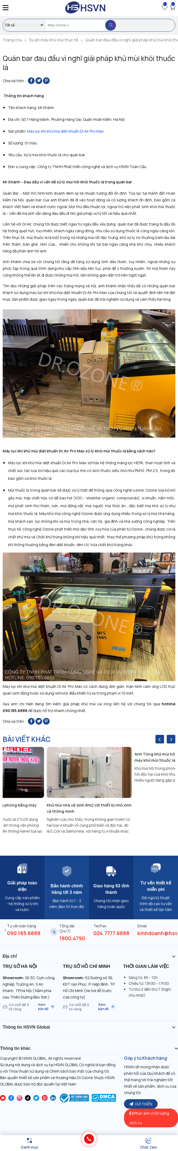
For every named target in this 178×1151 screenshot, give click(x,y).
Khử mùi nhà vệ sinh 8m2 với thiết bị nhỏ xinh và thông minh (89, 808)
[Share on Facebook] (31, 80)
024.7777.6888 (111, 933)
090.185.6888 (24, 933)
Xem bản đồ (46, 1007)
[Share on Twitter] (38, 80)
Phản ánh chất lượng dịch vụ (149, 1118)
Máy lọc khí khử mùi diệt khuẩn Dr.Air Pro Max (65, 131)
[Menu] (29, 1143)
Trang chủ (12, 40)
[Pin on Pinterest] (46, 80)
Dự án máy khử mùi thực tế (53, 40)
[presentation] (159, 739)
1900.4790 (72, 938)
